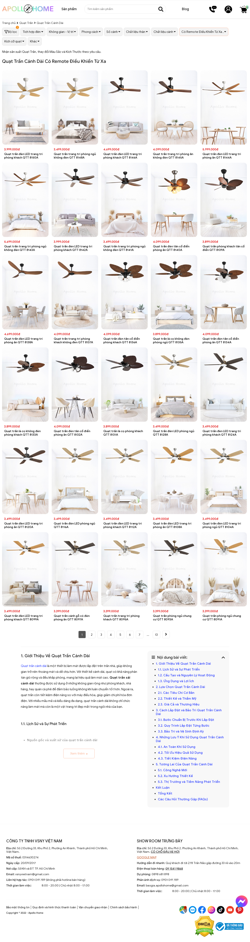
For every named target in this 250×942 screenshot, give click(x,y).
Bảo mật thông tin (18, 907)
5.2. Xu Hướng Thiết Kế (175, 776)
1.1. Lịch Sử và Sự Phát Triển (179, 669)
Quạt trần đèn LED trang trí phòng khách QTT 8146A (122, 155)
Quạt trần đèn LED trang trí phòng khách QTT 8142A (73, 248)
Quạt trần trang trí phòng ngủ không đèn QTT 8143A (25, 248)
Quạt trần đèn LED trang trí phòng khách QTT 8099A (23, 617)
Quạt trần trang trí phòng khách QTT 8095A (121, 617)
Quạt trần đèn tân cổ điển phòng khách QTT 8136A (121, 340)
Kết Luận (163, 788)
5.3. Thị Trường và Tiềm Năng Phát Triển (189, 782)
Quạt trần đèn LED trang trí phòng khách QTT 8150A (23, 155)
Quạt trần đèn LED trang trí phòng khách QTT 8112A (122, 525)
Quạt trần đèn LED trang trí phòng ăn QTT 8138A (23, 340)
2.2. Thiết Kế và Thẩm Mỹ (177, 698)
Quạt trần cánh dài (33, 666)
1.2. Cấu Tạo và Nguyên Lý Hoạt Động (186, 675)
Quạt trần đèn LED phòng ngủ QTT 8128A (173, 432)
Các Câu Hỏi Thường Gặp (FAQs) (183, 799)
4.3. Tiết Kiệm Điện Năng (177, 758)
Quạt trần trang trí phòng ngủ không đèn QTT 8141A (124, 248)
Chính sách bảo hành (123, 907)
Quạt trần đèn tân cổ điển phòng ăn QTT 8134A (220, 340)
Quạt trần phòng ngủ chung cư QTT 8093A (172, 617)
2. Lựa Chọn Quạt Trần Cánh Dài (180, 687)
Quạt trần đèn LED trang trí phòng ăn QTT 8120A (23, 525)
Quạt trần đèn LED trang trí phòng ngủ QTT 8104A (221, 525)
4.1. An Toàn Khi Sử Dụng (176, 747)
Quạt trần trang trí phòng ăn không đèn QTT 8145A (173, 155)
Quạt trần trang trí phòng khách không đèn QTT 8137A (73, 340)
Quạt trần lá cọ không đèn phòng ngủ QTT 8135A (171, 340)
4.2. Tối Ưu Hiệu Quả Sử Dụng (180, 753)
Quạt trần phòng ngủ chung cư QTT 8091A (221, 617)
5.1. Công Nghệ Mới (172, 770)
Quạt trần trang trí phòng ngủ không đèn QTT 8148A (75, 155)
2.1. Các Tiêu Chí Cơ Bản (176, 693)
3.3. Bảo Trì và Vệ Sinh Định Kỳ (181, 731)
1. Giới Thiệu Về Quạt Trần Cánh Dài (183, 664)
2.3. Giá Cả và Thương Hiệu (178, 704)
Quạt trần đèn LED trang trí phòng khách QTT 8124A (221, 432)
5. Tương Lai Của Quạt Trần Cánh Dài (184, 764)
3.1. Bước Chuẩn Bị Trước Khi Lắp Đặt (186, 720)
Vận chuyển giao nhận (93, 907)
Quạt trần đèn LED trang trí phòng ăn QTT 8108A (172, 525)
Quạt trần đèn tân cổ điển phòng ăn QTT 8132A (72, 432)
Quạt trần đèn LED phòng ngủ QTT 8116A (74, 525)
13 (156, 635)
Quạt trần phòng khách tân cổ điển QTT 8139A (223, 248)
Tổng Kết (165, 793)
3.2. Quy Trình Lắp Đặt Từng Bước (183, 726)
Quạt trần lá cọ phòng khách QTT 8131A (123, 432)
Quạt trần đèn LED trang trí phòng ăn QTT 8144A (221, 155)
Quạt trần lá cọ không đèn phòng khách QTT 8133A (22, 432)
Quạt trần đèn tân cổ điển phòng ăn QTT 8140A (171, 248)
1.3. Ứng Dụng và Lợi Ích (176, 681)
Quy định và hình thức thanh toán (54, 907)
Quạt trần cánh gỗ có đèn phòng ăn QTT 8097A (72, 617)
